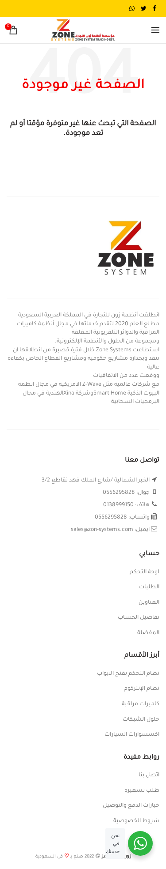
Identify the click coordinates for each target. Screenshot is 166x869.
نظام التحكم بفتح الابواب (128, 674)
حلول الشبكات (141, 720)
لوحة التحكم (144, 572)
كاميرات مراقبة (140, 704)
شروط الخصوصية (136, 821)
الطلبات (149, 587)
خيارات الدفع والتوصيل (131, 806)
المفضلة (148, 633)
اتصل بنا (149, 775)
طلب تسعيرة (141, 791)
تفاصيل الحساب (138, 618)
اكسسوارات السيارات (131, 735)
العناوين (149, 603)
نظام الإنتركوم (141, 689)
